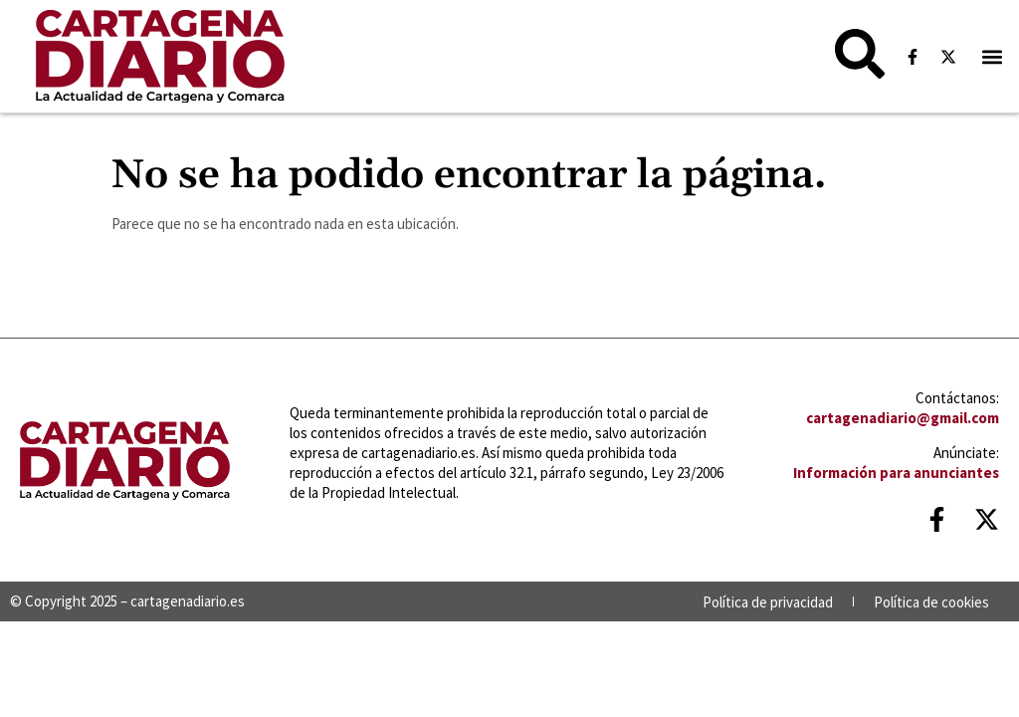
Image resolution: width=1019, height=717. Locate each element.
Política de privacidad (768, 602)
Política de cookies (931, 602)
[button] (992, 56)
